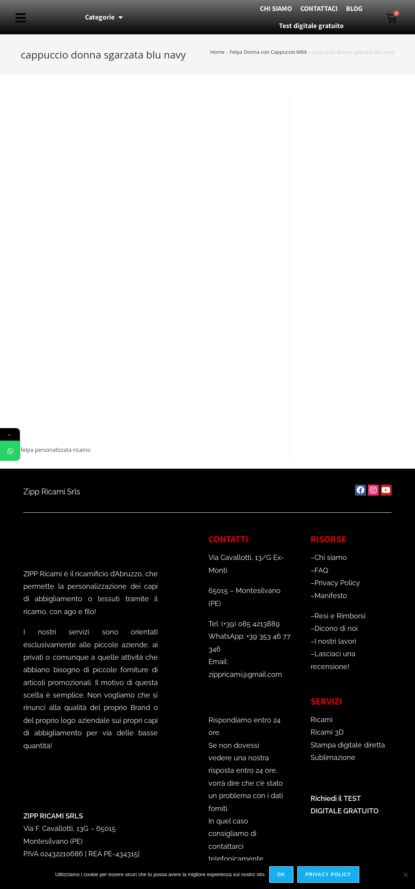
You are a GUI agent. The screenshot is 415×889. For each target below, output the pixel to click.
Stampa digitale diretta (348, 745)
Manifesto (330, 595)
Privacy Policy (337, 583)
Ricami (322, 719)
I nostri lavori (335, 641)
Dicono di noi (336, 628)
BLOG (354, 8)
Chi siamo (330, 557)
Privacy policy (328, 875)
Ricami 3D (327, 732)
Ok (282, 875)
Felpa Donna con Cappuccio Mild (268, 51)
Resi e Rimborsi (340, 616)
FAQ (321, 570)
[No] (405, 875)
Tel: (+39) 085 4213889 (244, 624)
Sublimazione (333, 757)
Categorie (104, 17)
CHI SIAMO (276, 8)
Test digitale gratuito (311, 25)
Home (217, 51)
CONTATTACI (318, 8)
